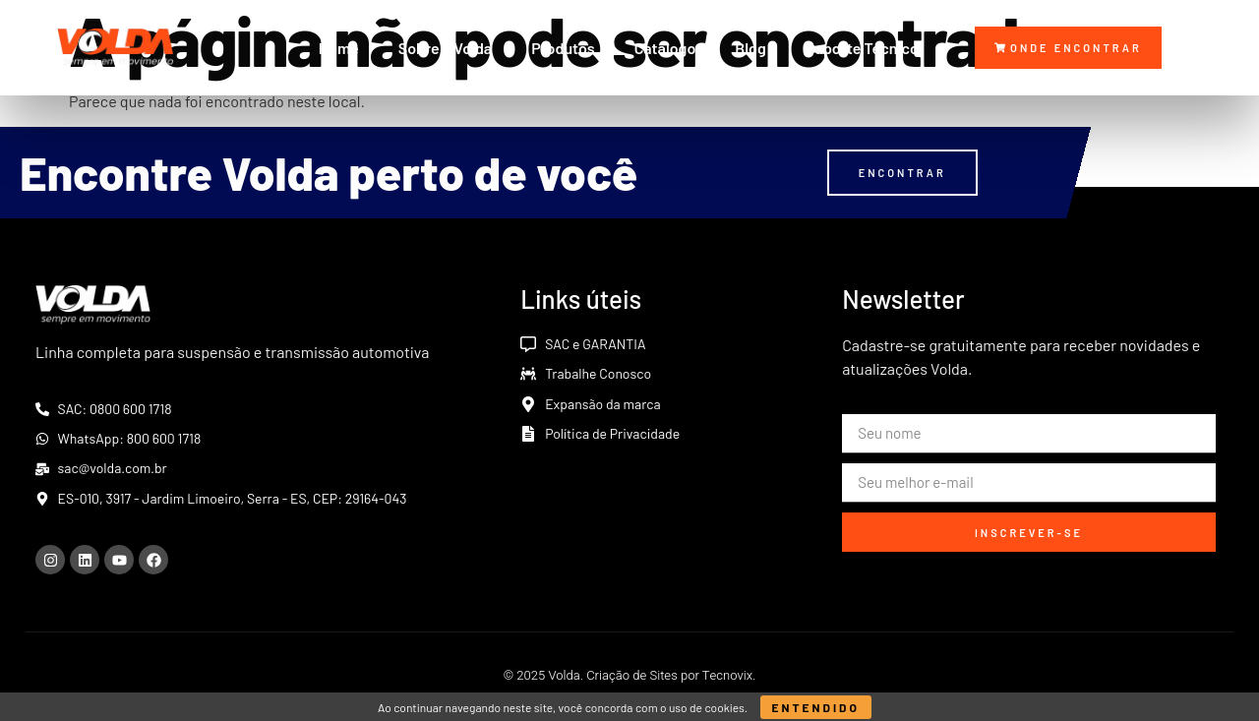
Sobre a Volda (445, 47)
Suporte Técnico (862, 47)
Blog (750, 47)
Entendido (816, 707)
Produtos (562, 47)
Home (339, 47)
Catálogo (665, 47)
